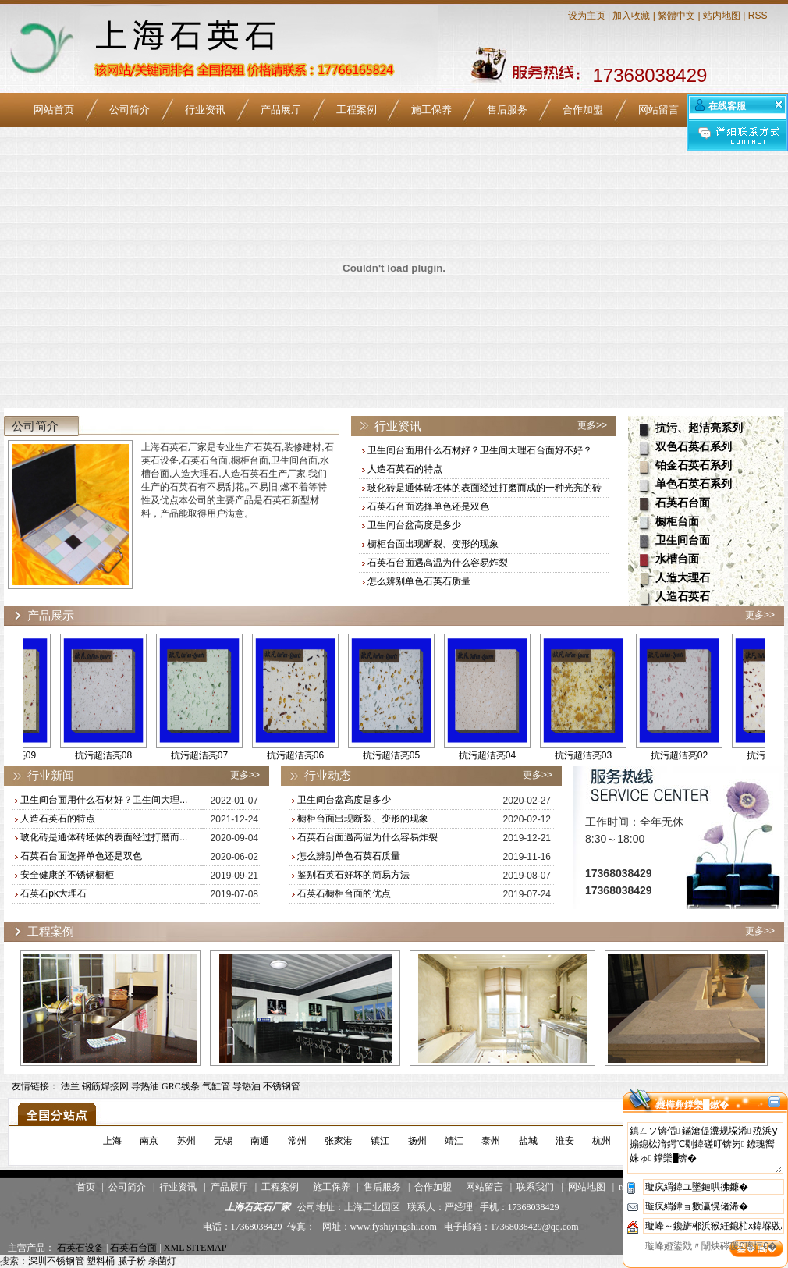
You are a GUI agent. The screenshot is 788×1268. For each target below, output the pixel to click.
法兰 (70, 1086)
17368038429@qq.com (535, 1226)
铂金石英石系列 (693, 465)
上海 (112, 1140)
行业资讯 (205, 109)
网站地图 (586, 1186)
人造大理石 (682, 578)
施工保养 (431, 109)
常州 (297, 1140)
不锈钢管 (281, 1086)
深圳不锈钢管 (56, 1261)
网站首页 (54, 109)
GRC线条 (181, 1086)
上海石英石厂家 (257, 1207)
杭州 (601, 1140)
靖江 (454, 1140)
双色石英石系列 (693, 447)
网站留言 (658, 109)
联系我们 (535, 1186)
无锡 (223, 1140)
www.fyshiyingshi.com (393, 1226)
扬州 (417, 1140)
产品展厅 (281, 109)
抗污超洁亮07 (209, 755)
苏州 (186, 1140)
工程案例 (356, 109)
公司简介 (129, 109)
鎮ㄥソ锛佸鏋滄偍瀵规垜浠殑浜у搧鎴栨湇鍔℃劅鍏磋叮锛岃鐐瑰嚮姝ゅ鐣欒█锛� (705, 1148)
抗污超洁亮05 (401, 755)
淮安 (565, 1140)
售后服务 (507, 109)
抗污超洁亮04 (497, 755)
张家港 (339, 1140)
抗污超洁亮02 (689, 755)
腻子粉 (132, 1261)
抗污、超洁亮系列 (699, 428)
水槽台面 (677, 559)
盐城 (528, 1140)
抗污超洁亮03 (593, 755)
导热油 (145, 1086)
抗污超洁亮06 (305, 755)
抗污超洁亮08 (113, 755)
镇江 (380, 1140)
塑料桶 (101, 1261)
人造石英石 (682, 596)
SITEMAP (206, 1247)
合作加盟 (583, 109)
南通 (259, 1140)
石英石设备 (80, 1247)
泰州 (490, 1140)
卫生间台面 (682, 540)
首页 (85, 1186)
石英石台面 (682, 503)
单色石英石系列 (693, 484)
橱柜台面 (677, 521)
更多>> (592, 425)
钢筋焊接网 (105, 1086)
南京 (149, 1140)
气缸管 (216, 1086)
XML (174, 1247)
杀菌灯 (162, 1261)
